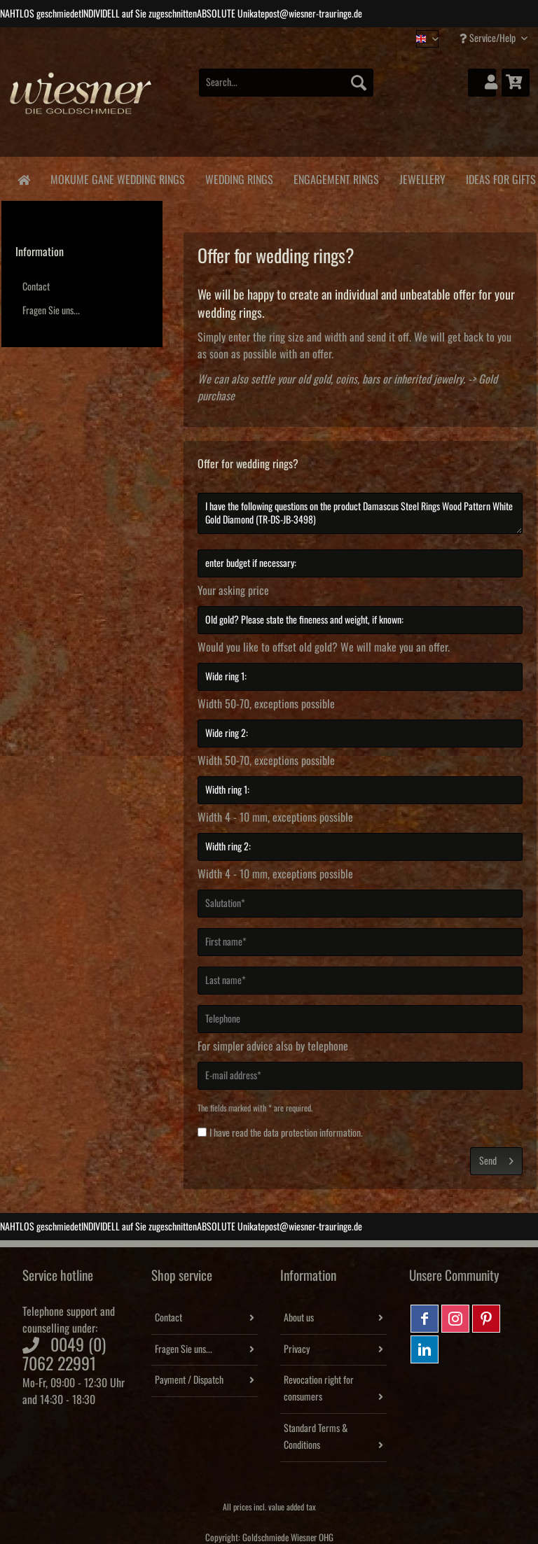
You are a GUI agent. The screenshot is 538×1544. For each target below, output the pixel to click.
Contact (36, 287)
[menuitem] (286, 90)
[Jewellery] (422, 177)
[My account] (482, 83)
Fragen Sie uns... (51, 311)
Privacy (297, 1349)
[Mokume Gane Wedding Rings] (117, 177)
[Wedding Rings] (239, 177)
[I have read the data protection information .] (202, 1132)
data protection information (312, 1133)
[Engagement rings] (336, 177)
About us (299, 1318)
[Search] (358, 83)
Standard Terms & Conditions (315, 1437)
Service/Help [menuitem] (489, 38)
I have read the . (286, 1133)
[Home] (23, 179)
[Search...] (286, 83)
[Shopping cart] (516, 83)
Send (496, 1158)
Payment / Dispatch (189, 1380)
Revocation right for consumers (319, 1388)
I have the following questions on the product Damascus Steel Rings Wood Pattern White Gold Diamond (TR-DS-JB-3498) (360, 513)
